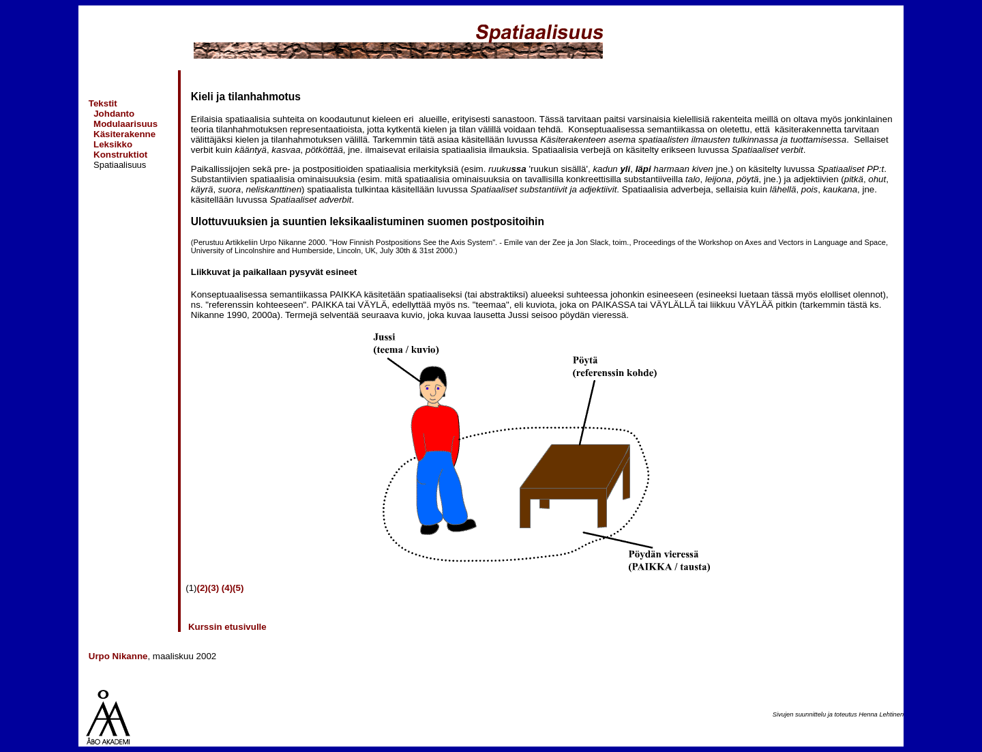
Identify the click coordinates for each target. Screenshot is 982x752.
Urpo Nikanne (118, 656)
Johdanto (113, 114)
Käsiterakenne (124, 134)
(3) (213, 588)
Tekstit (103, 103)
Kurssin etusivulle (226, 627)
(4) (227, 588)
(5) (238, 588)
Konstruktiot (120, 154)
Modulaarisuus (125, 124)
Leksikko (112, 144)
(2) (202, 588)
